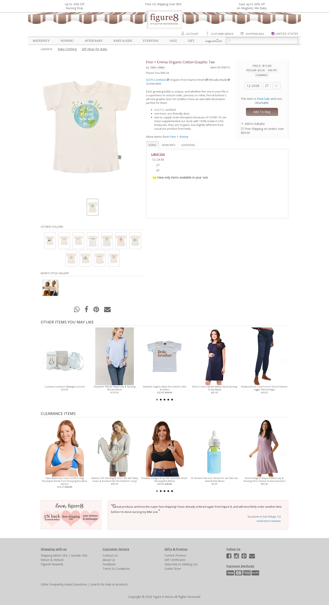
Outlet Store (172, 569)
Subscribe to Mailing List (180, 564)
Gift (191, 40)
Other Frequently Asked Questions (64, 584)
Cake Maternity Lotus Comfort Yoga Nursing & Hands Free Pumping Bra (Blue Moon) (64, 481)
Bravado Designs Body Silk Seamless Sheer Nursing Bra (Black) (164, 479)
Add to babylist (255, 124)
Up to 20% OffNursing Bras (74, 6)
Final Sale (263, 99)
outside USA (79, 555)
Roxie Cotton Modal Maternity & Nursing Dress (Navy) (214, 388)
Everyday (151, 40)
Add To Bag (261, 112)
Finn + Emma (157, 67)
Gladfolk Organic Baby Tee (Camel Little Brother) (164, 388)
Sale (173, 40)
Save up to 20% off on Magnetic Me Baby (252, 6)
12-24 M (253, 85)
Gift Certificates (174, 560)
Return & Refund (52, 560)
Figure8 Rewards (52, 564)
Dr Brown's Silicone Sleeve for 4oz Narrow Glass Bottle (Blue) (214, 479)
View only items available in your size (182, 177)
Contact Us (110, 555)
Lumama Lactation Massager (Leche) (65, 386)
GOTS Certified (155, 80)
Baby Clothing (67, 49)
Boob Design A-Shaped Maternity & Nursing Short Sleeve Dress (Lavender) (264, 479)
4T (276, 85)
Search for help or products (109, 584)
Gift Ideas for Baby (94, 49)
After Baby (94, 40)
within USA (60, 555)
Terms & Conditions (116, 569)
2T (267, 85)
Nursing (67, 40)
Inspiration (213, 41)
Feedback (109, 564)
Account (192, 34)
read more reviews (269, 521)
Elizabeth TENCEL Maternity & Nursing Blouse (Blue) (114, 388)
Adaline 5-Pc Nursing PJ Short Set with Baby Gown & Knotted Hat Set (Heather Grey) (114, 479)
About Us (109, 560)
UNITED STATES (286, 34)
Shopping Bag (255, 34)
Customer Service (222, 34)
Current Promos (175, 555)
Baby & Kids (123, 40)
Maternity (41, 40)
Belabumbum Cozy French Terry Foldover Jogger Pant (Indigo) (264, 388)
